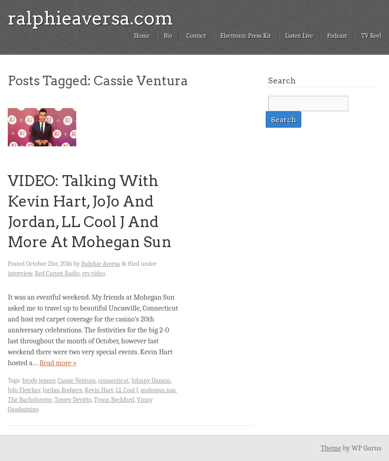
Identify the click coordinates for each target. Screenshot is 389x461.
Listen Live (299, 36)
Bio (167, 36)
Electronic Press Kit (246, 36)
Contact (196, 36)
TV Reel (371, 36)
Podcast (337, 36)
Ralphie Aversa (100, 264)
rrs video (93, 273)
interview (20, 273)
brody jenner (38, 380)
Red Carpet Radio (57, 273)
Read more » (57, 363)
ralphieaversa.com (90, 18)
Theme (331, 448)
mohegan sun (158, 390)
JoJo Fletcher (24, 390)
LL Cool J (127, 390)
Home (141, 36)
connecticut (113, 380)
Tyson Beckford (114, 400)
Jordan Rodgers (62, 390)
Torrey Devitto (72, 400)
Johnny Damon (150, 380)
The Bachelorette (30, 400)
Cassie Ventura (76, 380)
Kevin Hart (99, 390)
